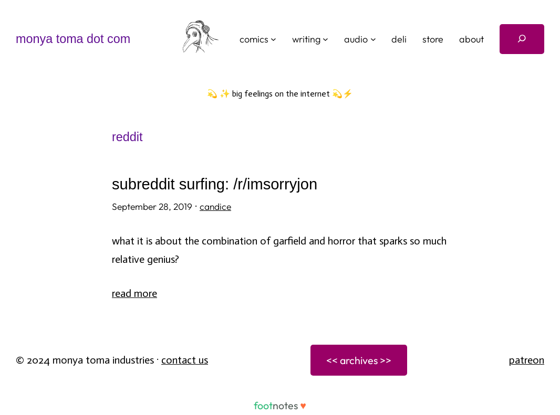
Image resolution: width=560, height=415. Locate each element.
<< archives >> (358, 360)
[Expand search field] (522, 39)
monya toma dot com (73, 39)
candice (215, 206)
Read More (134, 293)
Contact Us (184, 360)
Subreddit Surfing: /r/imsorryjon (214, 184)
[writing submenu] (325, 39)
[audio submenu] (373, 39)
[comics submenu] (273, 39)
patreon (526, 360)
